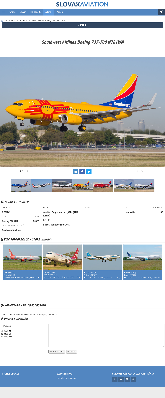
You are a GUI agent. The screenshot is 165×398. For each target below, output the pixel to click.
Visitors (60, 12)
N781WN (6, 212)
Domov (7, 20)
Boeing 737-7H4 (10, 221)
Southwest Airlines (11, 230)
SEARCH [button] (82, 25)
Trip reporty (35, 12)
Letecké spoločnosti (66, 378)
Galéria (48, 12)
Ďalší (139, 171)
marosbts (130, 212)
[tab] (82, 25)
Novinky (12, 12)
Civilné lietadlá (18, 20)
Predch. (25, 171)
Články (23, 12)
